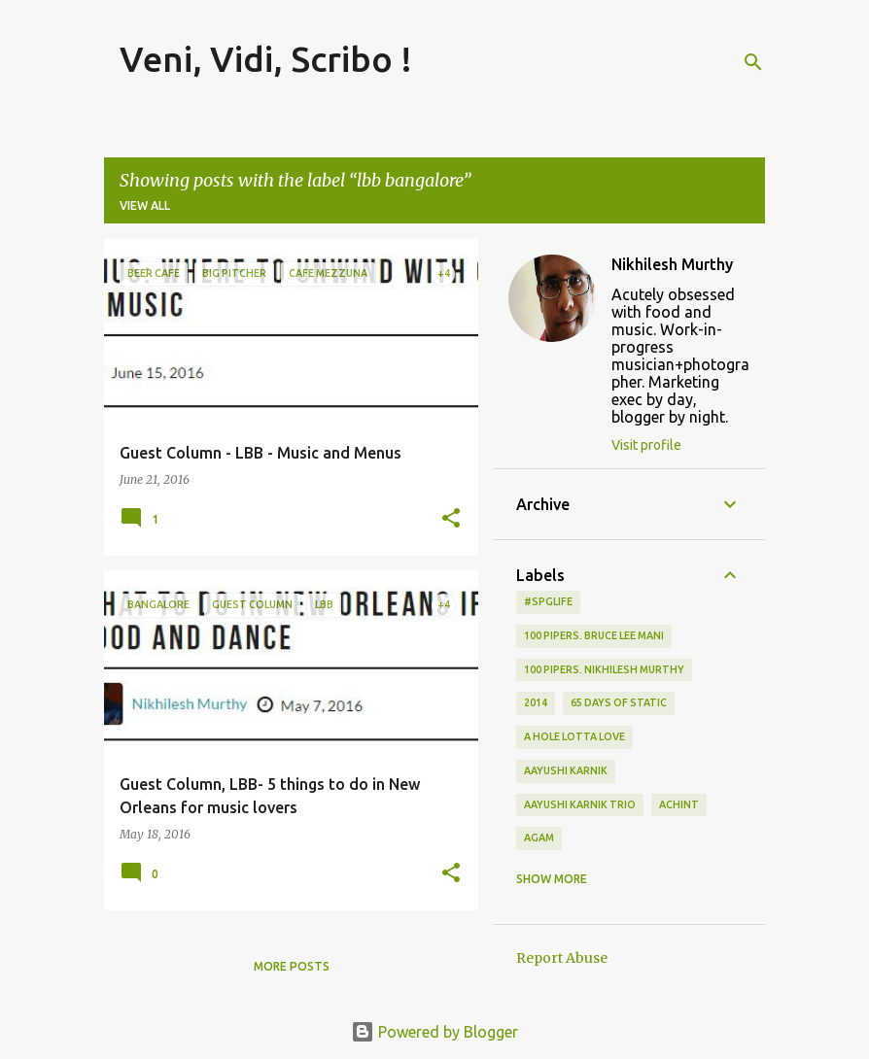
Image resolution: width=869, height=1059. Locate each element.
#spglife (548, 601)
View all (145, 205)
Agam (539, 837)
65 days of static (619, 702)
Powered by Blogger (434, 1032)
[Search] (753, 62)
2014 (535, 702)
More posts (292, 966)
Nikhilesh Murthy (672, 264)
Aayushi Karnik (566, 770)
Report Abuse (562, 958)
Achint (679, 804)
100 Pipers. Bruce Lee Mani (594, 635)
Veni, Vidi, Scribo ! (266, 59)
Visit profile (646, 445)
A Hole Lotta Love (574, 736)
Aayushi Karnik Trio (580, 804)
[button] (451, 519)
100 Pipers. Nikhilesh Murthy (604, 669)
